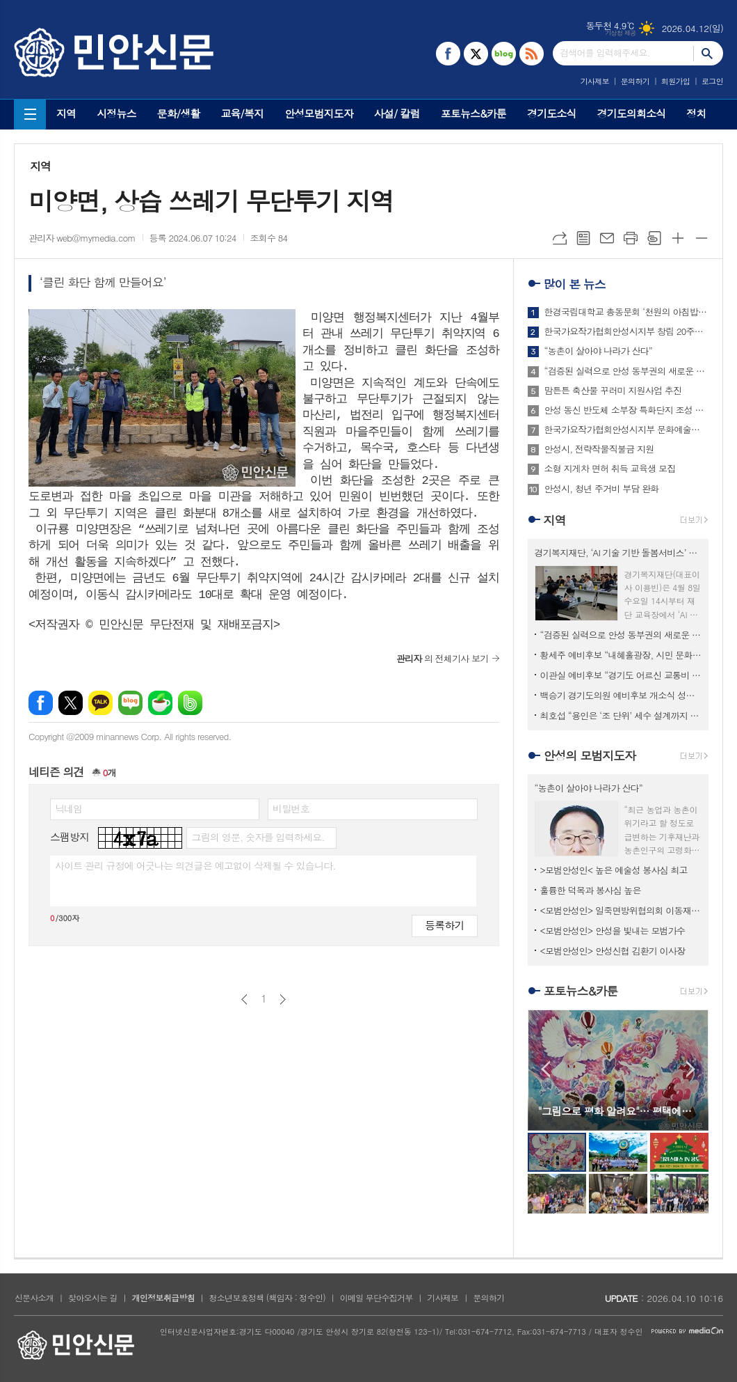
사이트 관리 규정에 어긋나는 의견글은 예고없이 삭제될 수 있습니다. (195, 865)
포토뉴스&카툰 (473, 113)
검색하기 (708, 53)
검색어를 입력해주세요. (605, 52)
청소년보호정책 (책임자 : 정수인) (267, 1297)
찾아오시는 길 (93, 1297)
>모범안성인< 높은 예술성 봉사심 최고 (614, 870)
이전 (244, 999)
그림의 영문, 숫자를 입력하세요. (257, 837)
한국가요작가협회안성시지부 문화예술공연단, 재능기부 (626, 429)
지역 (66, 113)
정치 (696, 113)
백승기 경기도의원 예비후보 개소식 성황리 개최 (621, 695)
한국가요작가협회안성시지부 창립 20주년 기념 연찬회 (626, 331)
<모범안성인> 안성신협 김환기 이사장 (613, 950)
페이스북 (41, 703)
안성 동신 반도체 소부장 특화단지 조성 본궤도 (626, 410)
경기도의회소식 (631, 113)
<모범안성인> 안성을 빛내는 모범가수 (613, 930)
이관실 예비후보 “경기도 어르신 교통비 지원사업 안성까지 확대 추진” (621, 675)
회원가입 (675, 81)
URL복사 (560, 238)
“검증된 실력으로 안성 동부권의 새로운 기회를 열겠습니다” (626, 371)
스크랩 (654, 238)
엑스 (70, 703)
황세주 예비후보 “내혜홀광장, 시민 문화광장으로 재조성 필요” (621, 654)
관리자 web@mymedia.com (82, 237)
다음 (283, 999)
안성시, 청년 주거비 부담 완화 (601, 488)
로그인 (712, 81)
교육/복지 (242, 113)
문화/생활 (178, 113)
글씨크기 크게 (678, 238)
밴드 (190, 703)
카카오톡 (100, 703)
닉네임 (68, 808)
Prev (545, 1069)
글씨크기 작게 (701, 238)
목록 (583, 238)
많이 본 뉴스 (575, 284)
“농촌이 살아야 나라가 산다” (598, 351)
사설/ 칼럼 (397, 113)
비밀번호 (291, 808)
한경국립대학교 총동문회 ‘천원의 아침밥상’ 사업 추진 (626, 312)
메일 (607, 238)
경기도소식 (551, 113)
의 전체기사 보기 (442, 658)
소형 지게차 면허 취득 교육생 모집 (610, 468)
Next (690, 1069)
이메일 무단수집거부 (376, 1297)
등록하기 (444, 925)
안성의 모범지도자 (590, 755)
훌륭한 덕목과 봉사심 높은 (590, 890)
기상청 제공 (620, 33)
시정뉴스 (116, 113)
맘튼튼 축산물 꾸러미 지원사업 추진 (613, 390)
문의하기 (635, 81)
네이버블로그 (130, 703)
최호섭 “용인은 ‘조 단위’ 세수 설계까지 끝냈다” (621, 715)
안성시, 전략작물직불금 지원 (599, 449)
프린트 (631, 238)
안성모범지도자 (318, 113)
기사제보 (595, 81)
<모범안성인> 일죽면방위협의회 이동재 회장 (621, 910)
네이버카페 (160, 703)
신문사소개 (34, 1297)
